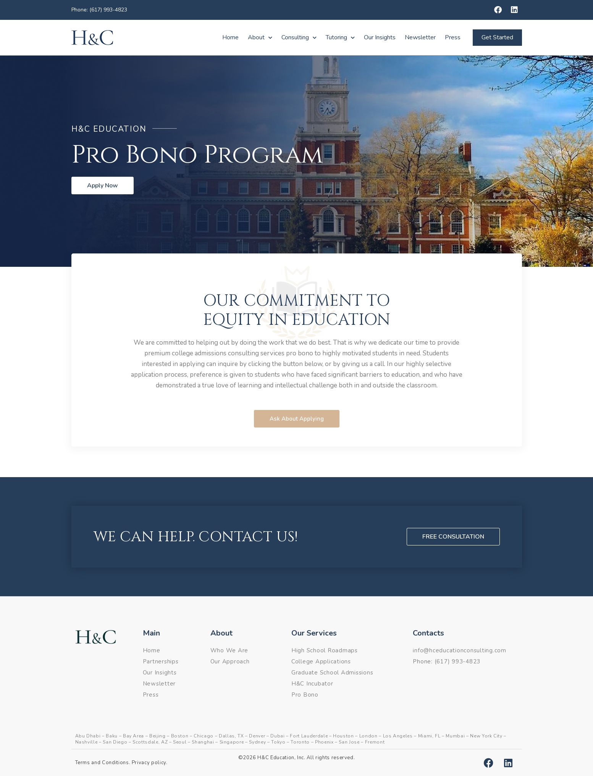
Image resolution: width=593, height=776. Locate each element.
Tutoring (340, 38)
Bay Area (133, 736)
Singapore (232, 742)
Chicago (203, 736)
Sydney (257, 742)
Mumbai (455, 736)
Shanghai (203, 742)
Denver (257, 736)
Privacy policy (149, 762)
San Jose (349, 742)
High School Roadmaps (324, 650)
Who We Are (229, 650)
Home (230, 37)
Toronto (300, 742)
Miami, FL (429, 736)
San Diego (115, 742)
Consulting (299, 38)
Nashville (86, 742)
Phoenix (324, 742)
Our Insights (380, 37)
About (260, 38)
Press (453, 37)
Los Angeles (398, 736)
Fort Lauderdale (309, 736)
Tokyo (278, 742)
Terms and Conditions (102, 762)
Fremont (375, 742)
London (368, 736)
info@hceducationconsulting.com (459, 650)
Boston (180, 736)
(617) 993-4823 (458, 661)
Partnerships (161, 661)
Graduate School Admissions (332, 672)
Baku (112, 736)
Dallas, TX (231, 736)
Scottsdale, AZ (150, 742)
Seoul (179, 742)
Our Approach (230, 661)
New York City (486, 736)
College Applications (321, 661)
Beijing (157, 736)
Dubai (277, 736)
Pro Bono (304, 695)
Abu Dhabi (88, 736)
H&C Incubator (312, 683)
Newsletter (420, 37)
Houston (343, 736)
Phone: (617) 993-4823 (99, 9)
